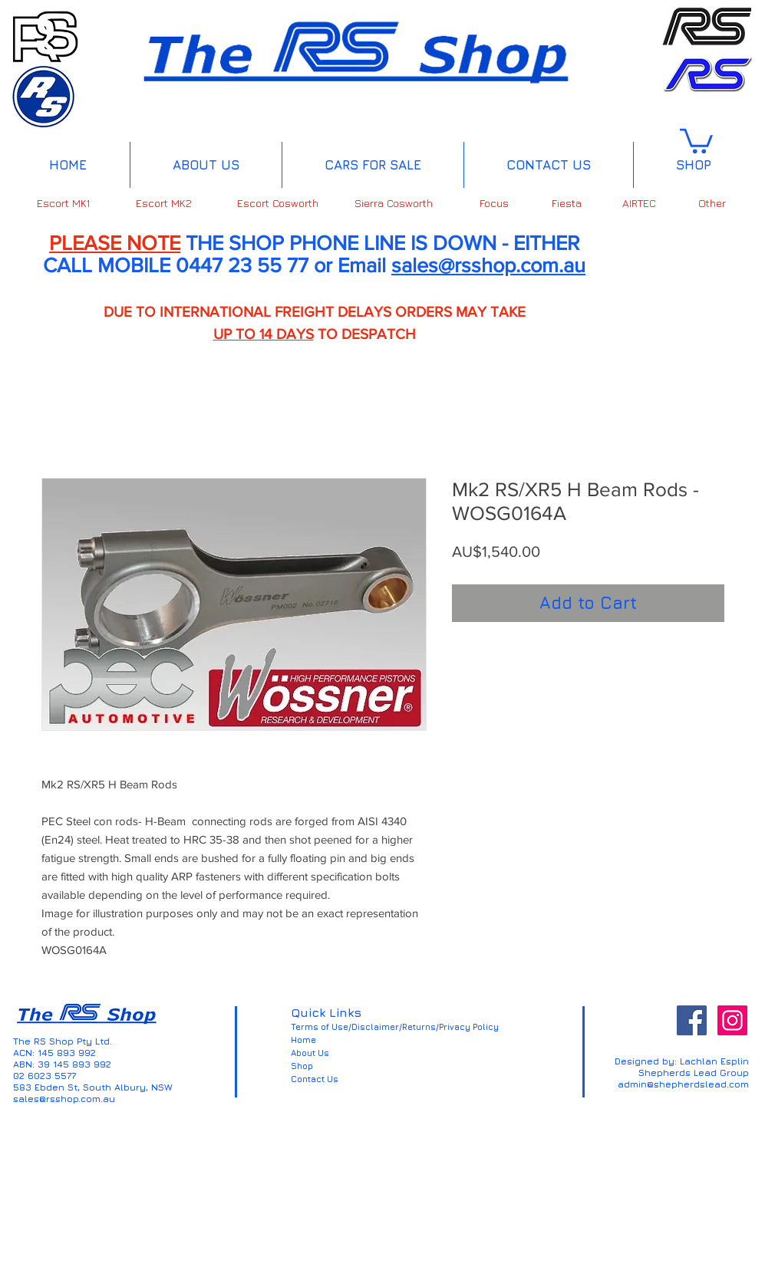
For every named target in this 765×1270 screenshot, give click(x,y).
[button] (696, 139)
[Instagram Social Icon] (732, 1020)
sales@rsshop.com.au (488, 265)
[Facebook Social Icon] (692, 1020)
